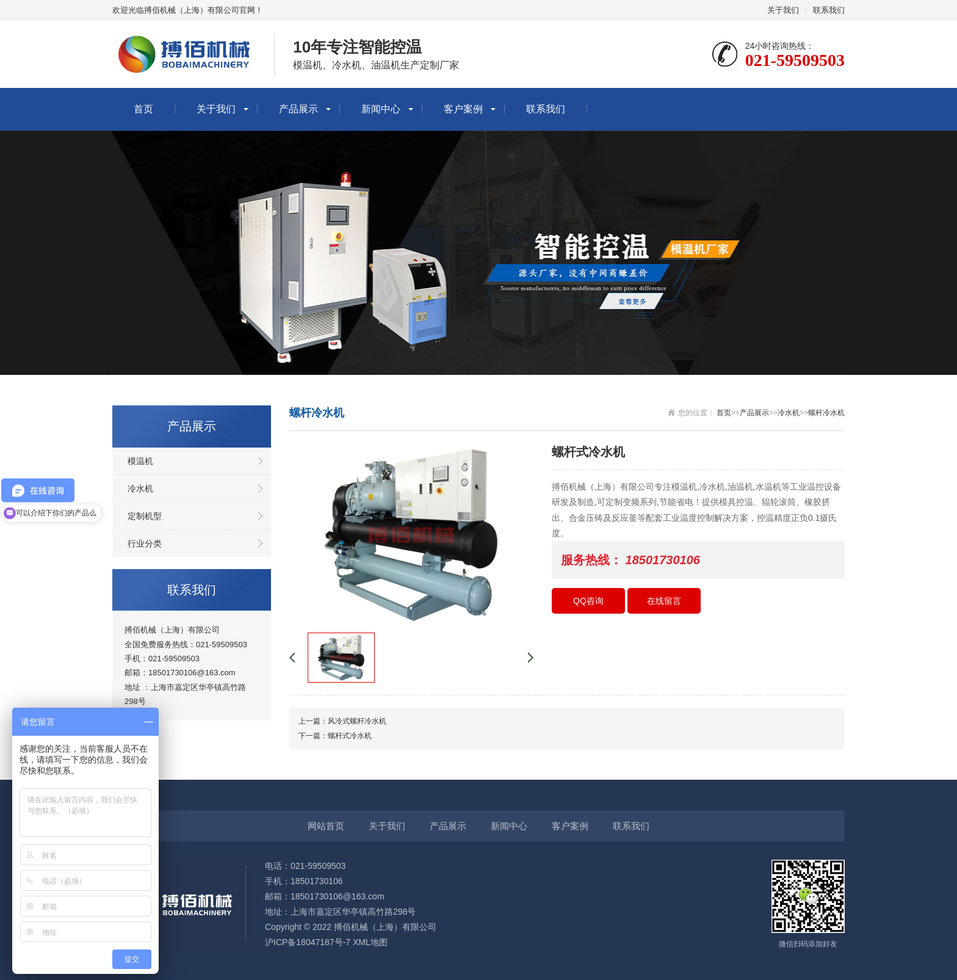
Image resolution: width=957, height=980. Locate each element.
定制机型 (145, 516)
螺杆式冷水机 (350, 735)
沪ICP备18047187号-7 (307, 942)
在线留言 (664, 601)
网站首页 (326, 826)
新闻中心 (380, 109)
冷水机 (140, 488)
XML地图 (370, 942)
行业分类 (145, 543)
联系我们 (829, 10)
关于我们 (783, 10)
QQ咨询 (588, 601)
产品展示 (298, 109)
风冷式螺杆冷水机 (357, 721)
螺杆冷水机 (826, 412)
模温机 (140, 461)
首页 (143, 109)
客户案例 (463, 109)
